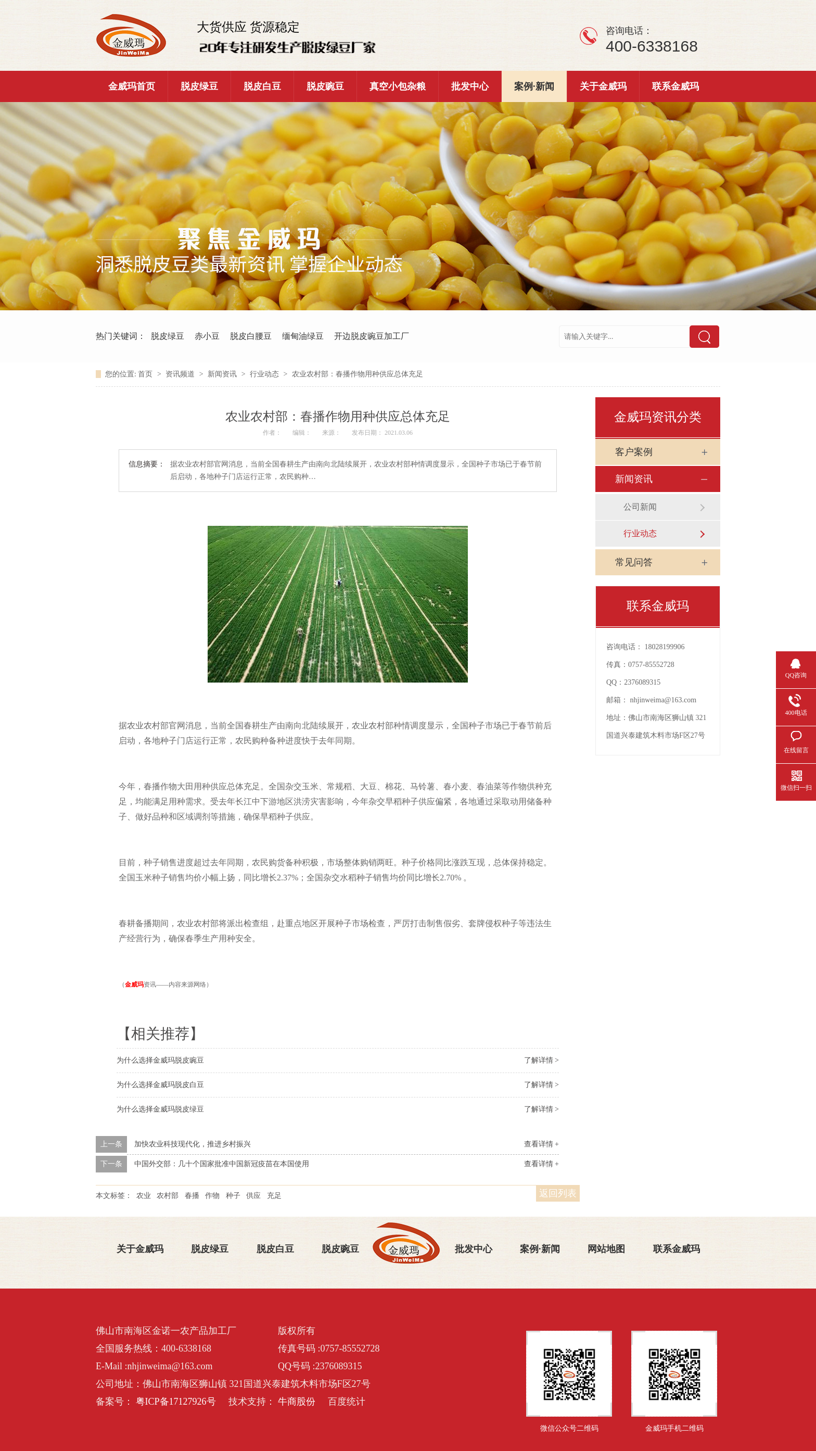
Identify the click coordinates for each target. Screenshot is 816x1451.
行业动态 (265, 374)
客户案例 (634, 452)
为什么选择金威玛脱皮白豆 (160, 1085)
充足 (274, 1196)
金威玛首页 (131, 86)
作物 (212, 1196)
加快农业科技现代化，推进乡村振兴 (192, 1144)
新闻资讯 (223, 374)
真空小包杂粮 (397, 86)
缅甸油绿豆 (303, 336)
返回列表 (558, 1193)
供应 (253, 1196)
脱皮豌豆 (325, 86)
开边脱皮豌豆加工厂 (371, 336)
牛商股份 (296, 1401)
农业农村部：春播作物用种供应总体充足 (357, 374)
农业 (143, 1196)
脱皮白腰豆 (251, 336)
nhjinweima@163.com (663, 700)
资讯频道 (181, 374)
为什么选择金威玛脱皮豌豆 (160, 1060)
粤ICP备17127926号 (176, 1401)
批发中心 (470, 86)
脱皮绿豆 (199, 86)
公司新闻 (640, 506)
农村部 (167, 1196)
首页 (146, 374)
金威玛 (134, 984)
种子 (233, 1196)
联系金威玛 (675, 86)
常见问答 (634, 562)
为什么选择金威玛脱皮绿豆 (160, 1109)
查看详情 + (541, 1144)
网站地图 (606, 1249)
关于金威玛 (603, 86)
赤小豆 (207, 336)
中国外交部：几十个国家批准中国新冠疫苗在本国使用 (221, 1164)
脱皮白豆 (262, 86)
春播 (192, 1196)
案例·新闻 (534, 86)
